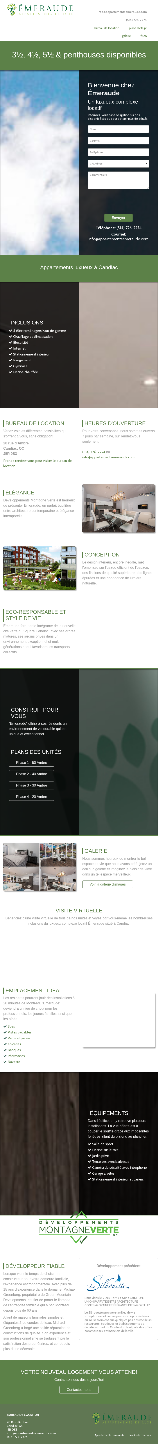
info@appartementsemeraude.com (118, 239)
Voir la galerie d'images (108, 884)
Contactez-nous (79, 1390)
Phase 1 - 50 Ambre (31, 762)
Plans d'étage (138, 28)
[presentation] (121, 201)
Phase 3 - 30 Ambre (31, 785)
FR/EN (143, 36)
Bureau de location (106, 28)
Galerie (126, 36)
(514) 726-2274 (129, 227)
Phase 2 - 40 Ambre (31, 774)
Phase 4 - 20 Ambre (31, 797)
